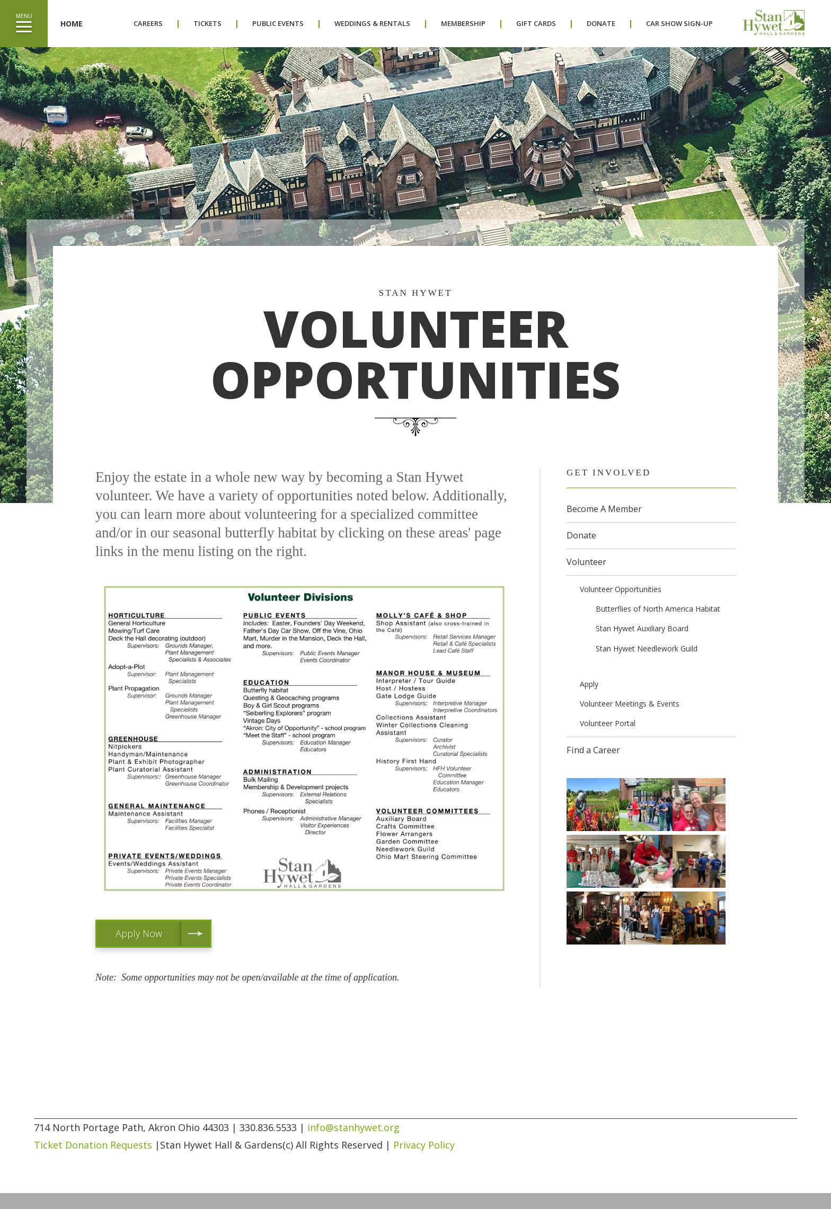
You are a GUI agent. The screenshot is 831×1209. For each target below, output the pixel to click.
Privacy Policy (424, 1145)
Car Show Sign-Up (679, 23)
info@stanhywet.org (353, 1127)
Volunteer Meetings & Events (629, 704)
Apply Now (139, 933)
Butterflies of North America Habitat (658, 609)
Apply (589, 684)
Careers (148, 23)
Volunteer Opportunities (620, 589)
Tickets (207, 23)
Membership (463, 23)
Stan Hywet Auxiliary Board (642, 628)
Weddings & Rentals (372, 23)
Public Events (278, 23)
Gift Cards (536, 23)
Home (71, 24)
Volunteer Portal (607, 723)
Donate (601, 23)
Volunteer (586, 562)
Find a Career (593, 750)
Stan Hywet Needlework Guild (646, 648)
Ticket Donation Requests (93, 1145)
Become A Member (604, 509)
